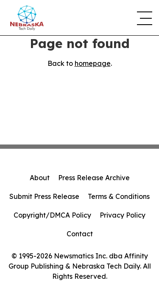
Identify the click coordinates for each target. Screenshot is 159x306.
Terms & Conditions (119, 196)
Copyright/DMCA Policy (52, 215)
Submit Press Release (44, 196)
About (40, 177)
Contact (80, 234)
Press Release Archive (94, 177)
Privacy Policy (122, 215)
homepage (93, 63)
